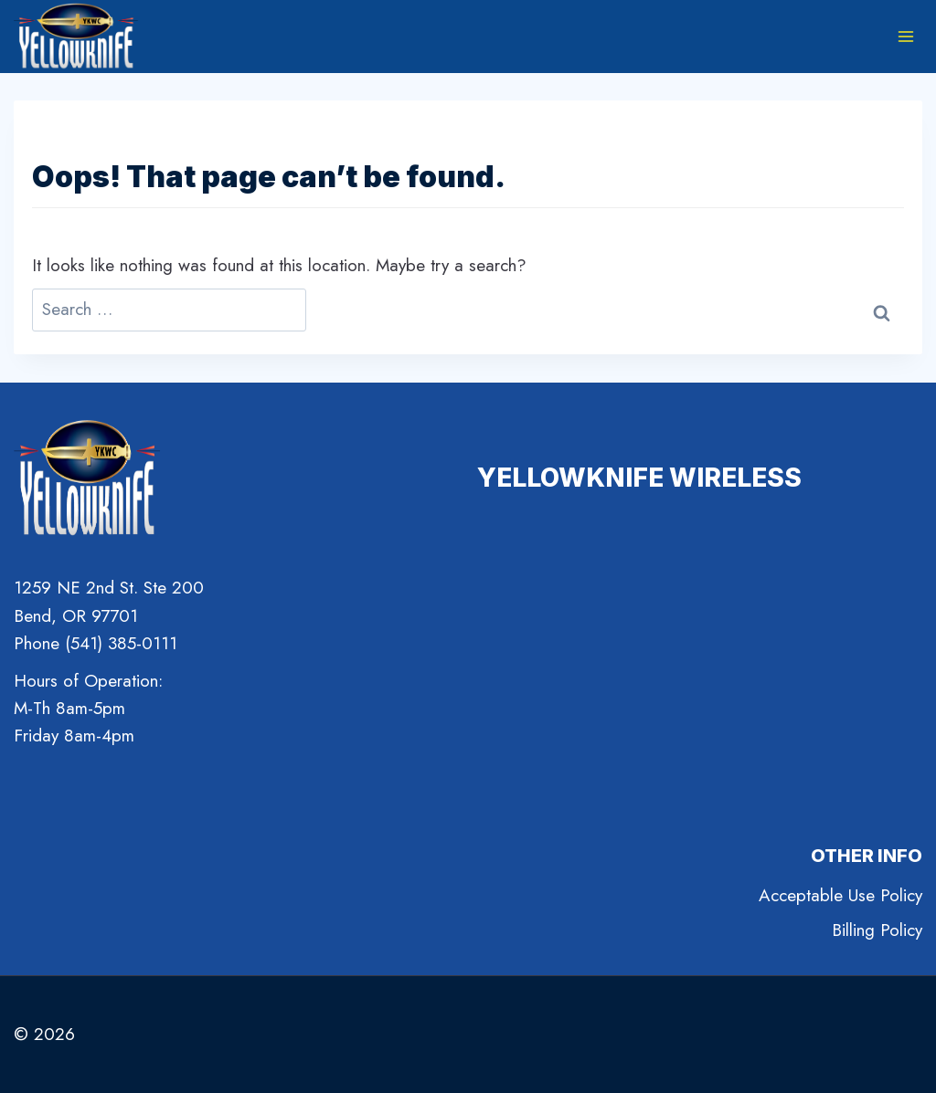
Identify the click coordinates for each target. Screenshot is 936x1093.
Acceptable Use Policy (840, 895)
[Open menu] (905, 36)
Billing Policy (877, 930)
